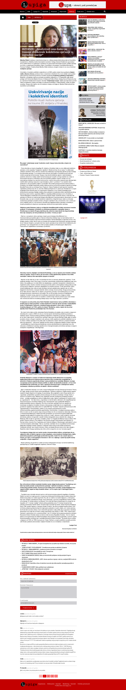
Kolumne (54, 11)
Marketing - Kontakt (69, 684)
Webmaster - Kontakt (54, 684)
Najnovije (83, 17)
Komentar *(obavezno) (48, 591)
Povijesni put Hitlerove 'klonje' (88, 171)
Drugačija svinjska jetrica (86, 163)
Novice (22, 11)
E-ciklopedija (87, 167)
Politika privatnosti (84, 684)
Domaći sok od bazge (86, 159)
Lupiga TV (36, 11)
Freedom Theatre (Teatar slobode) (89, 175)
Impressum (41, 684)
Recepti (84, 155)
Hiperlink (45, 11)
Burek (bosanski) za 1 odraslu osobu (90, 161)
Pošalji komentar (28, 608)
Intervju (71, 11)
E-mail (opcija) (48, 602)
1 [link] (44, 676)
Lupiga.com (83, 218)
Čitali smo (80, 11)
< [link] (40, 676)
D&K (28, 11)
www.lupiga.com (67, 685)
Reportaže (63, 11)
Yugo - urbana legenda (86, 173)
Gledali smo (90, 11)
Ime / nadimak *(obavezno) (48, 580)
